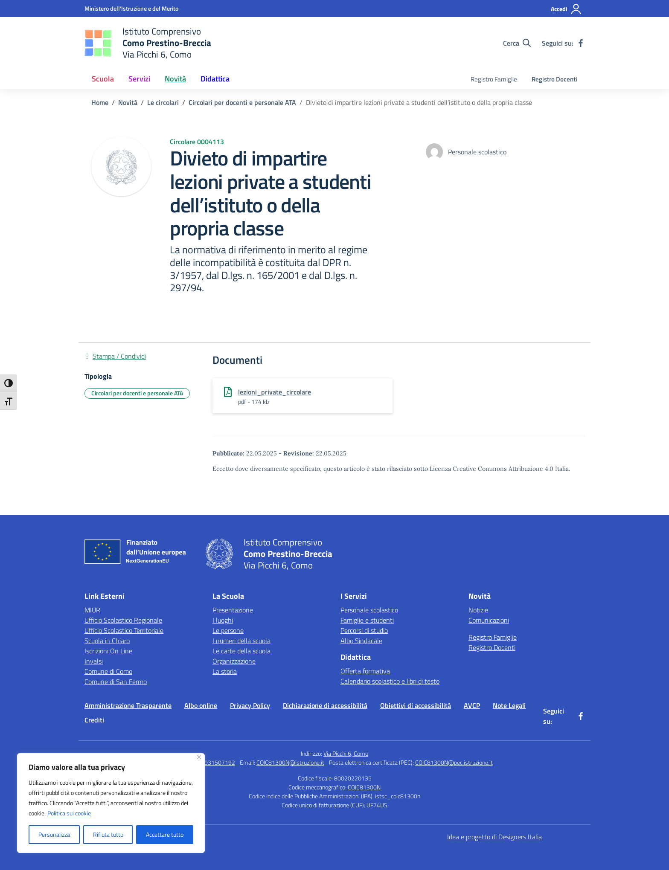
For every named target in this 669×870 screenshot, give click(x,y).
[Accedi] (566, 9)
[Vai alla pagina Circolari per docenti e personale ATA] (242, 102)
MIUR (92, 610)
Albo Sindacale (361, 640)
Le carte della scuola (241, 651)
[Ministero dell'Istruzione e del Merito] (131, 8)
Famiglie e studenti (367, 620)
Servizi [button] (139, 78)
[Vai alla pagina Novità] (127, 102)
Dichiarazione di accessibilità (325, 705)
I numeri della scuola (241, 640)
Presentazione (232, 610)
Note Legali (509, 705)
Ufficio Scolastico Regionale (123, 620)
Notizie (478, 610)
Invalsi (93, 661)
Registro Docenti (554, 79)
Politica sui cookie (69, 813)
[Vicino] (199, 757)
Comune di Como (108, 671)
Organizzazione (234, 661)
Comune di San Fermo (115, 681)
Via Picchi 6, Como (345, 753)
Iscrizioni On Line (108, 651)
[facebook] (581, 43)
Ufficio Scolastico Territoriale (123, 630)
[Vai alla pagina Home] (99, 102)
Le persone (228, 630)
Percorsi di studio (364, 630)
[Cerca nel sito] (516, 43)
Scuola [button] (103, 78)
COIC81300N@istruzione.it (290, 762)
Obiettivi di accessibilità (415, 705)
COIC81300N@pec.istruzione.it (454, 762)
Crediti (94, 720)
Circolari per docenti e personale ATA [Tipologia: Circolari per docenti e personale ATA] (137, 393)
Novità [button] (175, 78)
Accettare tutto (164, 834)
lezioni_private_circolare (274, 392)
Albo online (200, 705)
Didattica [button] (215, 78)
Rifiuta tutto (108, 834)
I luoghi (222, 620)
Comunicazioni (488, 620)
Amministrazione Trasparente (128, 705)
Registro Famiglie (494, 79)
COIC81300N (364, 787)
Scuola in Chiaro (107, 640)
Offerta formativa (365, 671)
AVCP (472, 705)
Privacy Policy (250, 705)
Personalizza (54, 834)
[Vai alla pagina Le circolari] (163, 102)
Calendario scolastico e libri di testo (389, 681)
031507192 (219, 762)
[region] (111, 803)
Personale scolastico (369, 610)
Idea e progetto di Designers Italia (494, 837)
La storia (224, 671)
